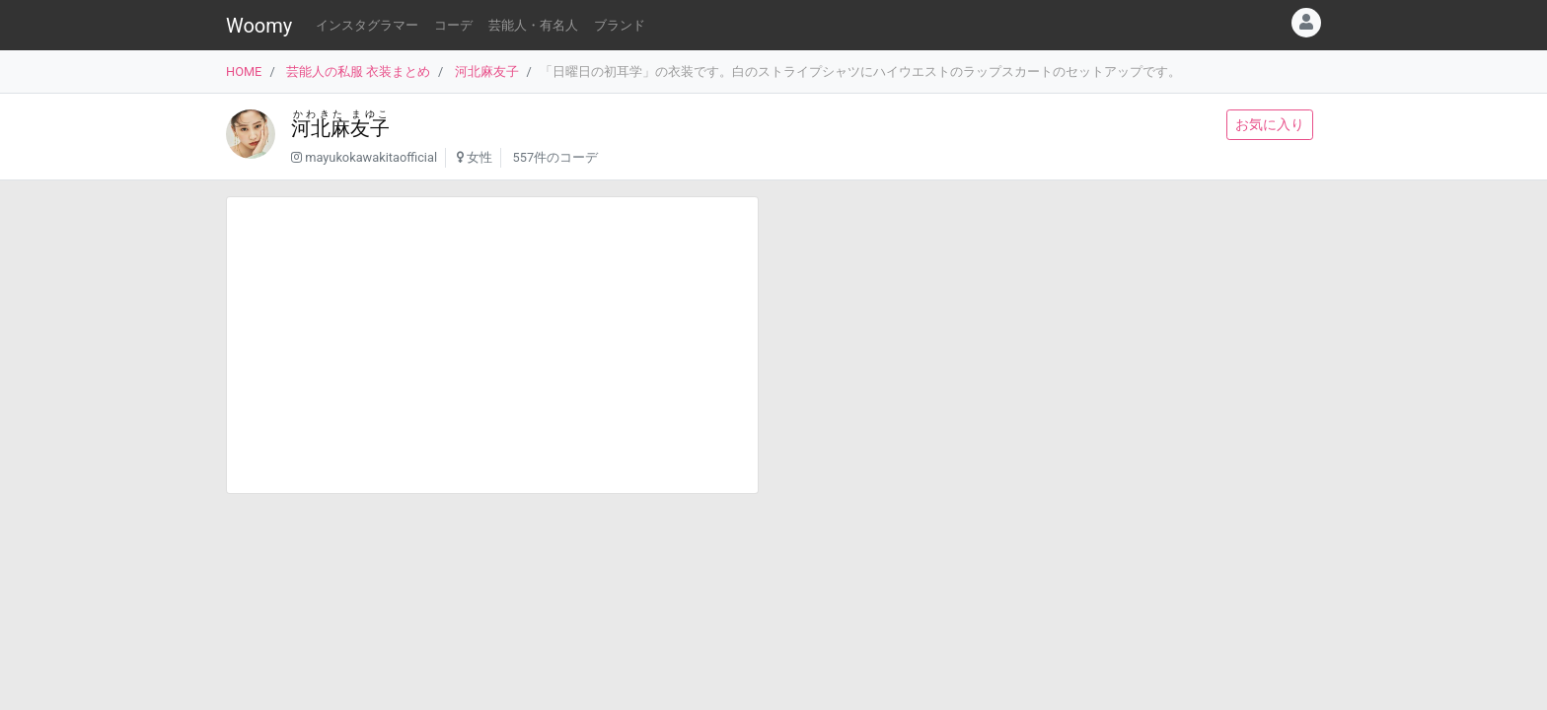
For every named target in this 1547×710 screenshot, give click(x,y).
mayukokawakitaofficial (371, 157)
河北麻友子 (487, 71)
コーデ (453, 25)
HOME (243, 71)
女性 (479, 157)
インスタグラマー (367, 25)
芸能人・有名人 (533, 25)
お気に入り (1269, 124)
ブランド (619, 25)
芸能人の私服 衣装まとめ (358, 71)
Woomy (259, 25)
